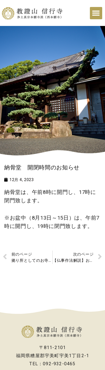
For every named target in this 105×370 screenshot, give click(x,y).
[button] (96, 13)
